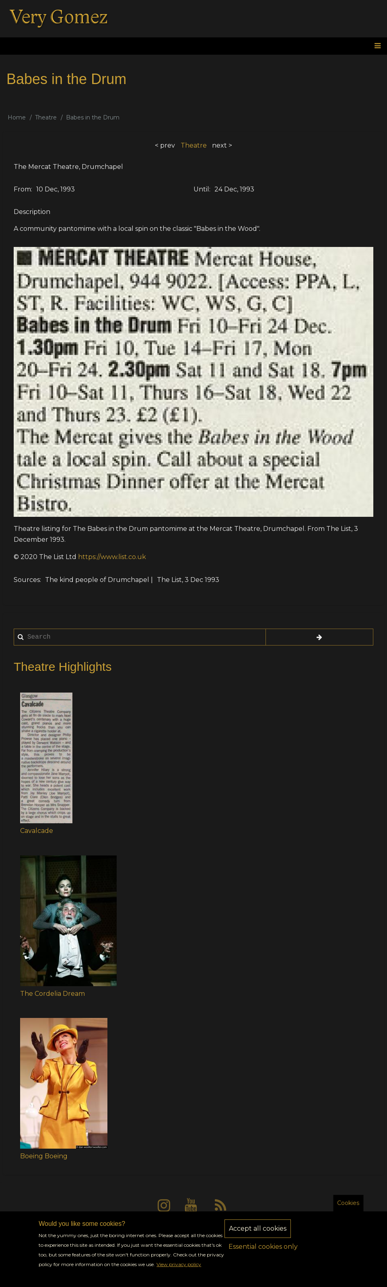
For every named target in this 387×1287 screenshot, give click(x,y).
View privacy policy (178, 1267)
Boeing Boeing (44, 1156)
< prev (165, 145)
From (22, 189)
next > (222, 145)
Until (201, 189)
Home (17, 117)
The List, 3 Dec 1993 (188, 580)
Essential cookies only (263, 1249)
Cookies (348, 1205)
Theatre (46, 117)
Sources (27, 580)
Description (32, 212)
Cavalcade (36, 831)
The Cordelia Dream (52, 993)
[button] (46, 758)
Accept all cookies (257, 1231)
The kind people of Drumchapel (97, 580)
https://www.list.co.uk (112, 557)
